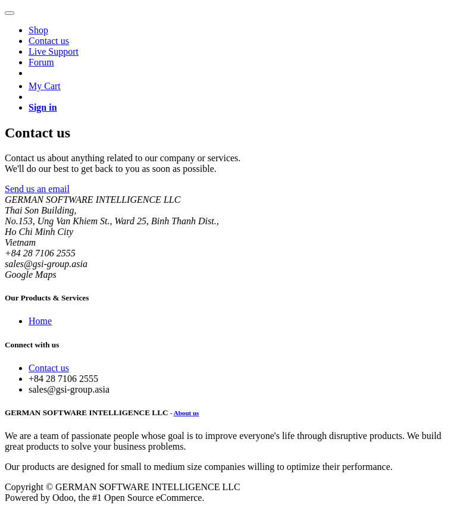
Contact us (49, 368)
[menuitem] (38, 30)
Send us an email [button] (37, 189)
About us (186, 412)
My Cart (45, 86)
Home (40, 321)
